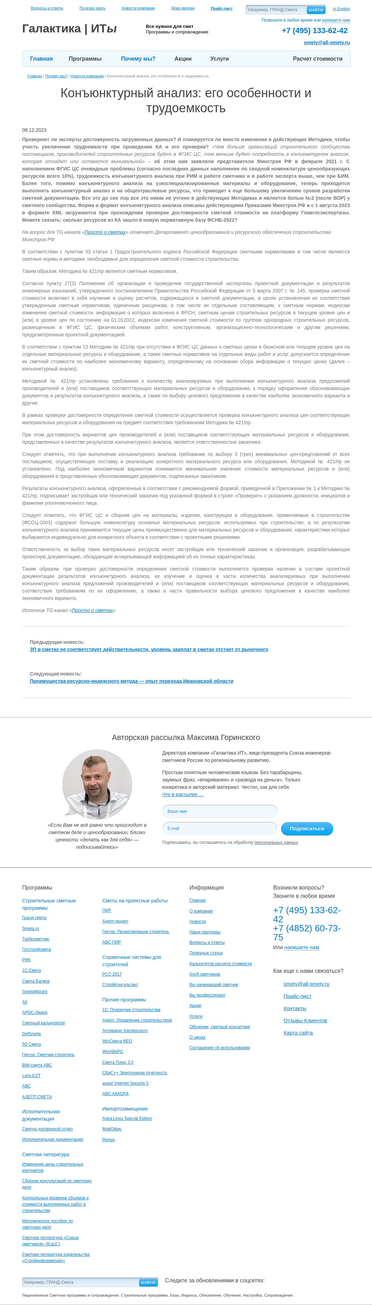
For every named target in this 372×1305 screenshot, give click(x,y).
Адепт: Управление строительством (137, 1020)
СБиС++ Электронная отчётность (135, 1072)
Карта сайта (298, 1033)
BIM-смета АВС (37, 1065)
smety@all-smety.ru (327, 42)
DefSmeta (31, 1033)
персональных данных (276, 842)
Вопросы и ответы (47, 8)
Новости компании (138, 8)
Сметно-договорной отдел (47, 1129)
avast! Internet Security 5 (126, 1083)
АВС (26, 1086)
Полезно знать (92, 8)
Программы (85, 59)
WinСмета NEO (117, 1041)
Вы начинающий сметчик (214, 984)
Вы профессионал (207, 995)
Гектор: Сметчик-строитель (48, 1054)
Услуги (219, 59)
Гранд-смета (34, 917)
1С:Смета (31, 970)
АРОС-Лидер (35, 1012)
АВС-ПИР (112, 942)
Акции (182, 59)
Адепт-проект (116, 921)
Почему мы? (138, 59)
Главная (41, 59)
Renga (109, 1139)
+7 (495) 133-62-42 (307, 914)
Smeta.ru (30, 928)
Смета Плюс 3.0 (118, 1062)
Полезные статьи (206, 953)
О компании (201, 911)
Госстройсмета (36, 949)
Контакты (295, 1008)
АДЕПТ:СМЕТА (37, 1096)
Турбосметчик (35, 939)
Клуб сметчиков (205, 974)
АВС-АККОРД (116, 1093)
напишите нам (336, 20)
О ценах (197, 1037)
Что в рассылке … (183, 794)
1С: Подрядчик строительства (131, 1009)
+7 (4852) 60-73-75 (307, 932)
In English (341, 9)
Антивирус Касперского (125, 1030)
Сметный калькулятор (43, 1023)
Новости (198, 921)
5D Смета (31, 1044)
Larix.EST (31, 1075)
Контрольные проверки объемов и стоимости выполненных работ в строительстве (55, 1204)
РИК (26, 959)
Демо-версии (183, 8)
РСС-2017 (112, 974)
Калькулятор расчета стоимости (221, 963)
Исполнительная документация (52, 1139)
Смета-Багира (36, 981)
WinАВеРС (113, 1051)
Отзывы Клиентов (305, 1020)
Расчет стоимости (318, 59)
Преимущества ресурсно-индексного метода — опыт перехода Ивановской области (132, 681)
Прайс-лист (298, 996)
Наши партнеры (205, 932)
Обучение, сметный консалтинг (220, 1026)
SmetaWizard (34, 991)
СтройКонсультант (120, 984)
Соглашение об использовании (220, 1047)
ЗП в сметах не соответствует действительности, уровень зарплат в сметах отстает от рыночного (149, 649)
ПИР (107, 910)
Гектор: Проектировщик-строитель (136, 931)
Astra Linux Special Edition (127, 1118)
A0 (25, 1002)
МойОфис (112, 1129)
